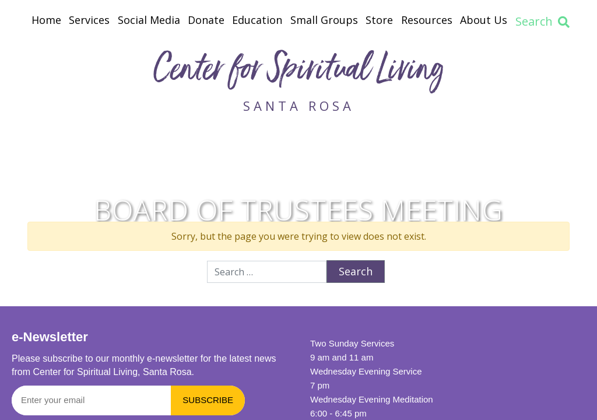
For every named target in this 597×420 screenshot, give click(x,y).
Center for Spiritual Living (298, 72)
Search (542, 21)
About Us (483, 20)
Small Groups (324, 20)
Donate (206, 20)
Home (46, 20)
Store (379, 20)
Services (89, 20)
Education (257, 20)
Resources (426, 20)
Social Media (149, 20)
